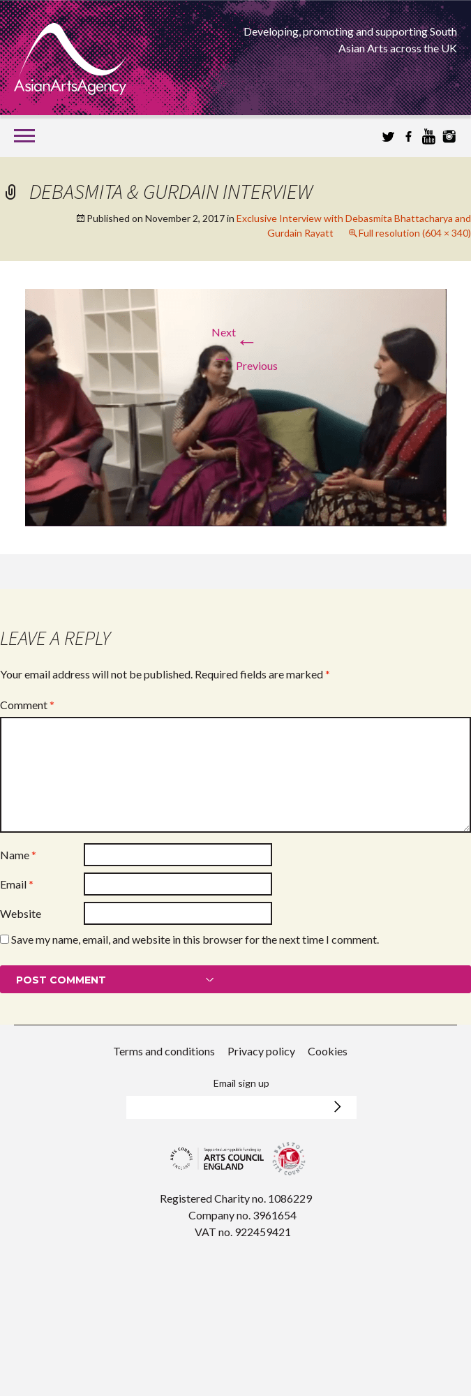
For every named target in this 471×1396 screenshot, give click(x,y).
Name (18, 854)
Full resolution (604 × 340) (415, 233)
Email (16, 884)
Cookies (327, 1050)
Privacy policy (261, 1050)
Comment (27, 704)
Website (20, 913)
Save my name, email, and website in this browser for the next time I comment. (195, 939)
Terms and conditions (164, 1050)
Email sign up (241, 1083)
